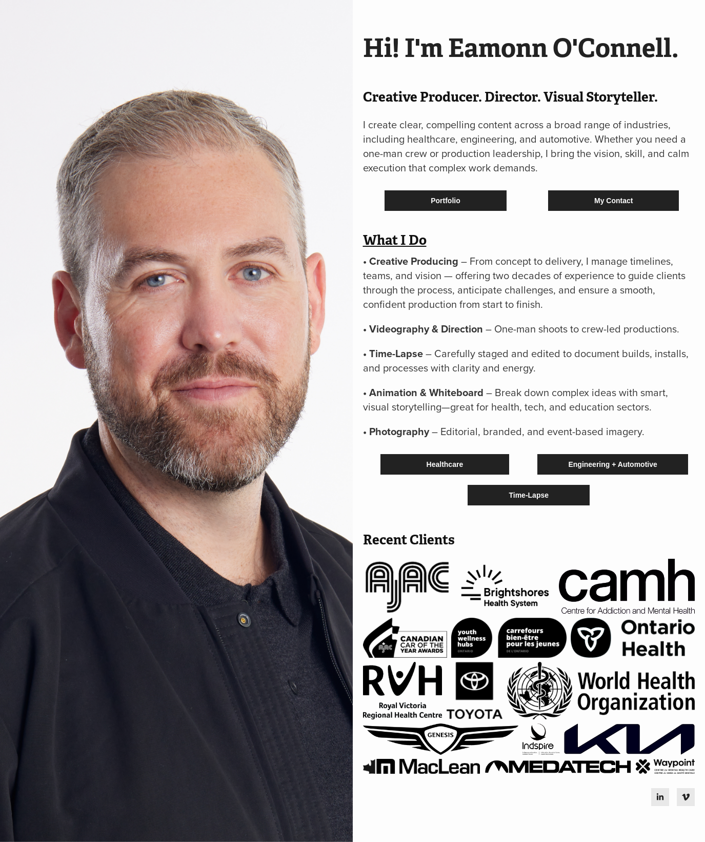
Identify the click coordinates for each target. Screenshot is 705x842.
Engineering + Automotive (612, 464)
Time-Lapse (529, 495)
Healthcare (445, 464)
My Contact (613, 201)
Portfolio (445, 201)
